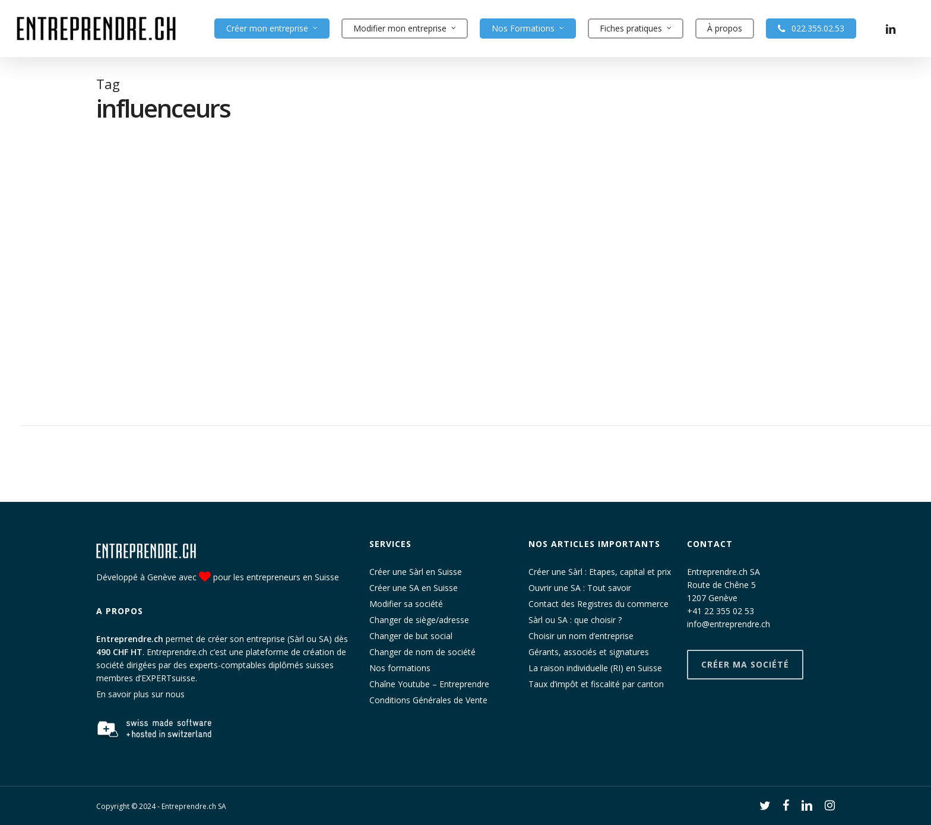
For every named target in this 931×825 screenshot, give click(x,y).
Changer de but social (410, 635)
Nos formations (399, 668)
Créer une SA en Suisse (413, 587)
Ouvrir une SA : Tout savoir (579, 587)
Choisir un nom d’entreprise (581, 635)
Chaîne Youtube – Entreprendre (429, 684)
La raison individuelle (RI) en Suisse (595, 668)
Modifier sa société (406, 603)
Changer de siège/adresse (419, 619)
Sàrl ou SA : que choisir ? (575, 619)
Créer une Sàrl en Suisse (415, 571)
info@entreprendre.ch (728, 624)
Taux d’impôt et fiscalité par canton (596, 684)
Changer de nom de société (422, 652)
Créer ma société (745, 664)
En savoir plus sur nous (140, 694)
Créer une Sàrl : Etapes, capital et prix (599, 571)
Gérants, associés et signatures (588, 652)
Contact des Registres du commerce (598, 603)
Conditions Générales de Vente (428, 700)
